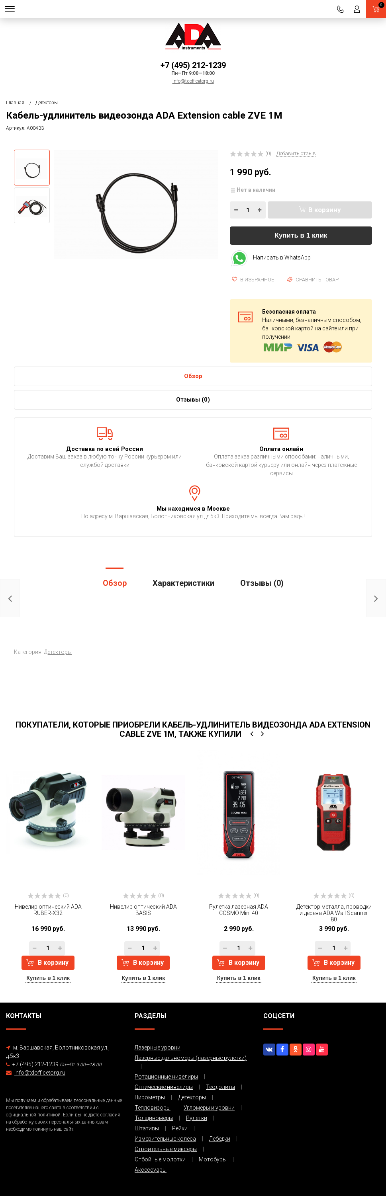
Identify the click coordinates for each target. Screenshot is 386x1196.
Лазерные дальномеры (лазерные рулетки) (191, 1058)
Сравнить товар (313, 280)
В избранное (253, 280)
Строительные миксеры (166, 1149)
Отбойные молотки (160, 1159)
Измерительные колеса (165, 1139)
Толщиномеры (154, 1118)
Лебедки (219, 1139)
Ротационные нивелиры (166, 1076)
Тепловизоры (152, 1107)
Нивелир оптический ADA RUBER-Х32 (48, 909)
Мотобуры (213, 1159)
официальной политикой (33, 1115)
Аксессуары (151, 1170)
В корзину (320, 210)
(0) (48, 895)
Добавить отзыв (296, 153)
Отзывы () (193, 399)
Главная (15, 102)
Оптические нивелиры (164, 1087)
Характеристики (183, 583)
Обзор (193, 376)
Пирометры (150, 1097)
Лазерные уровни (157, 1047)
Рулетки (196, 1118)
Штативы (147, 1128)
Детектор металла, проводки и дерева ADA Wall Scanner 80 (334, 913)
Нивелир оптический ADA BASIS (143, 909)
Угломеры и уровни (209, 1107)
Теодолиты (220, 1087)
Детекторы (46, 102)
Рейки (180, 1128)
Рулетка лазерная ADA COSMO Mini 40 (238, 909)
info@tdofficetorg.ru (193, 81)
